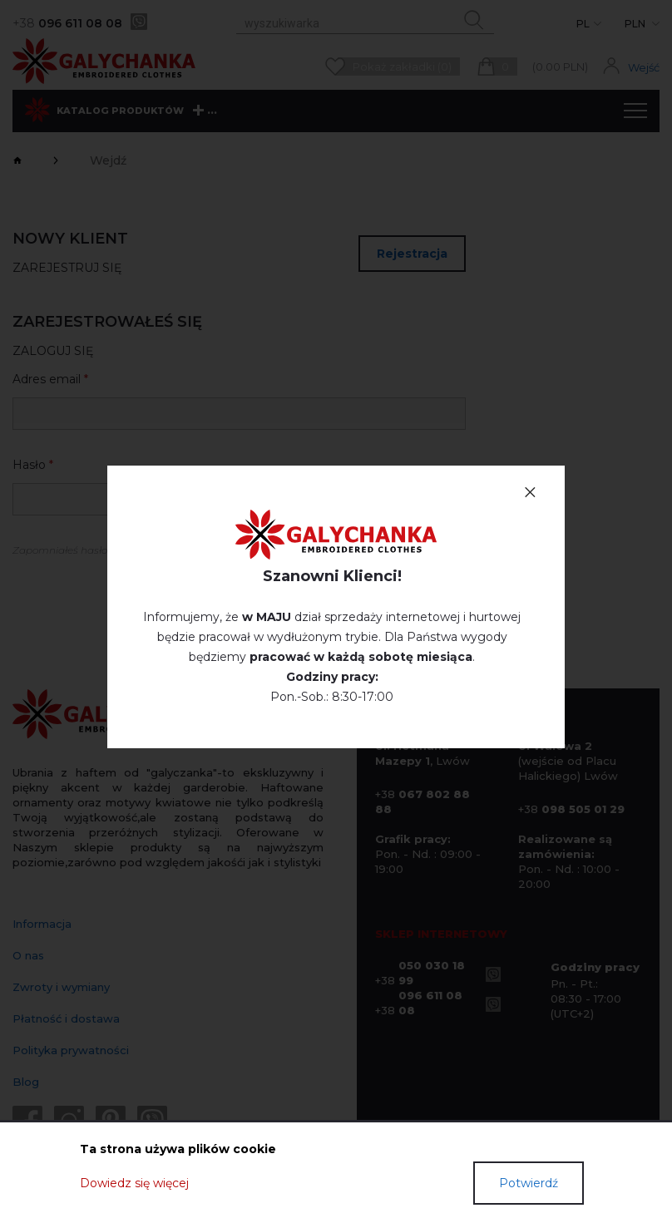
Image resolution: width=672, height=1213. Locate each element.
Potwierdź (528, 1183)
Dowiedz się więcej (134, 1183)
